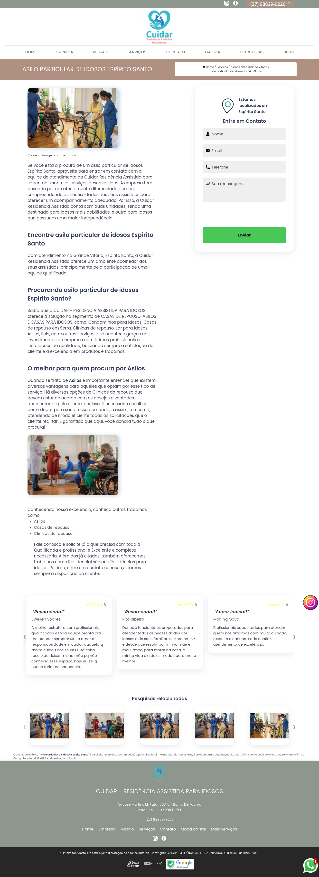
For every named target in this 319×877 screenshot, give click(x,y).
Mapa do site (193, 829)
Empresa (64, 52)
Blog (289, 52)
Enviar (244, 235)
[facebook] (235, 4)
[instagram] (226, 4)
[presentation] (244, 214)
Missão (100, 52)
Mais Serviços (224, 829)
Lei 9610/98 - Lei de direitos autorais (54, 758)
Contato (175, 52)
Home (31, 52)
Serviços (137, 52)
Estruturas (252, 52)
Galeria (212, 52)
